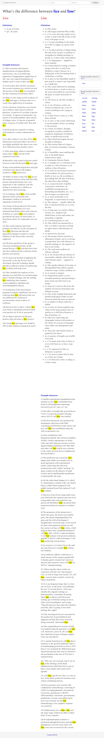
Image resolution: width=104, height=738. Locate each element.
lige (93, 116)
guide (84, 101)
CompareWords (9, 2)
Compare (95, 3)
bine (93, 120)
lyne (84, 109)
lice (56, 11)
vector (84, 98)
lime (84, 116)
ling (84, 120)
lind (84, 127)
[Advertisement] (20, 48)
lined (84, 130)
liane (84, 112)
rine (93, 105)
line (70, 11)
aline (94, 112)
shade (94, 101)
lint (93, 130)
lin (93, 123)
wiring (94, 98)
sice (83, 83)
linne (94, 109)
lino (93, 127)
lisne (84, 105)
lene (84, 123)
